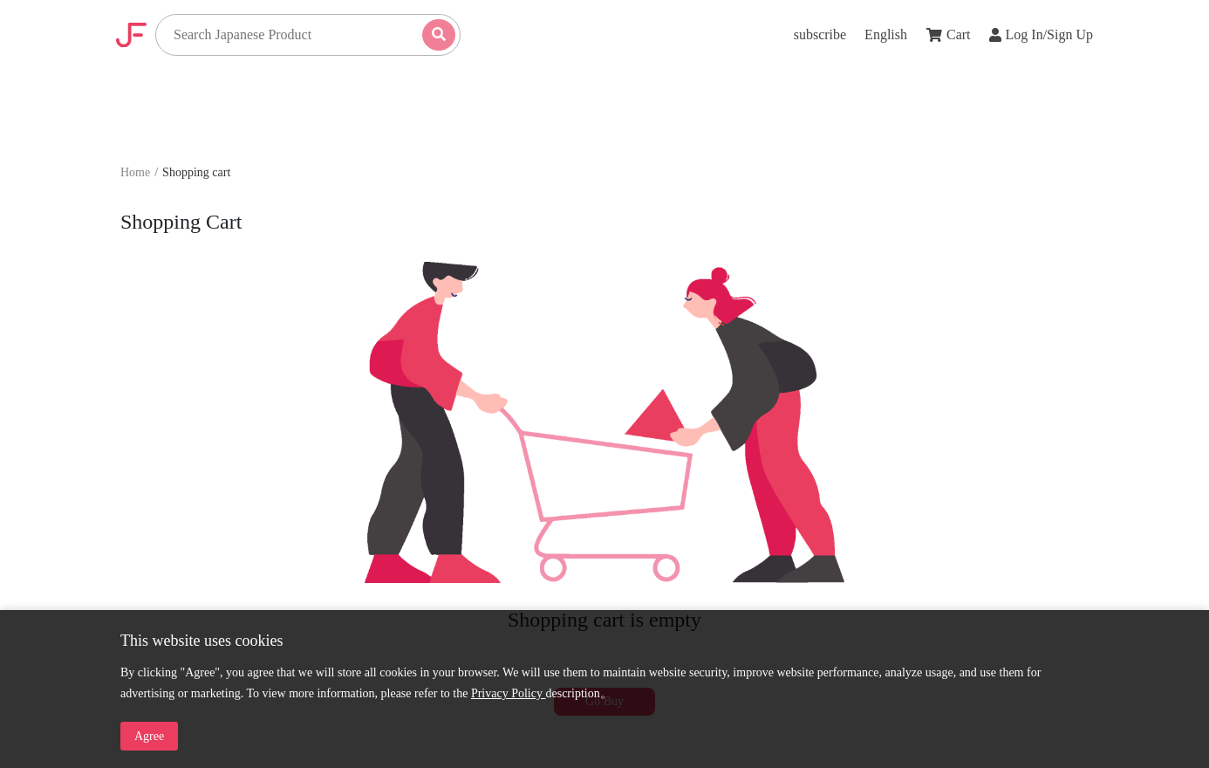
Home (135, 172)
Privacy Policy (508, 693)
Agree (149, 736)
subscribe (820, 34)
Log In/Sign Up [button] (1041, 34)
